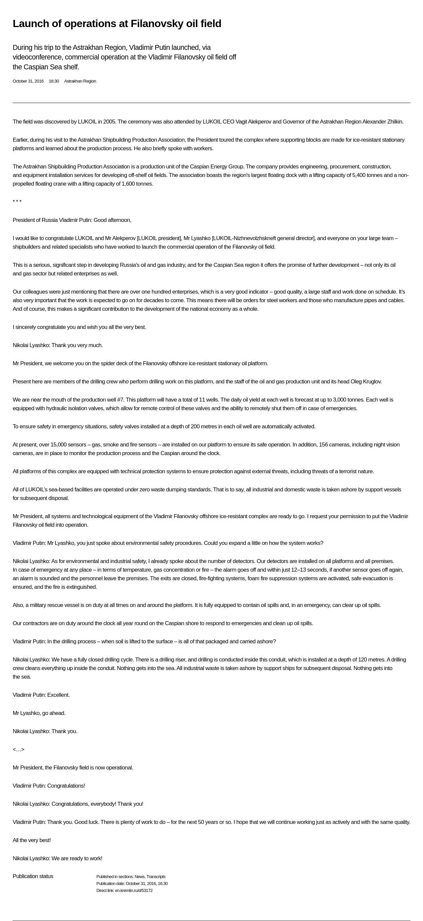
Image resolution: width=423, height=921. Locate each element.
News (139, 876)
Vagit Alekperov (253, 122)
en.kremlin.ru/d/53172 (133, 890)
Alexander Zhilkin (382, 122)
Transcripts (155, 876)
